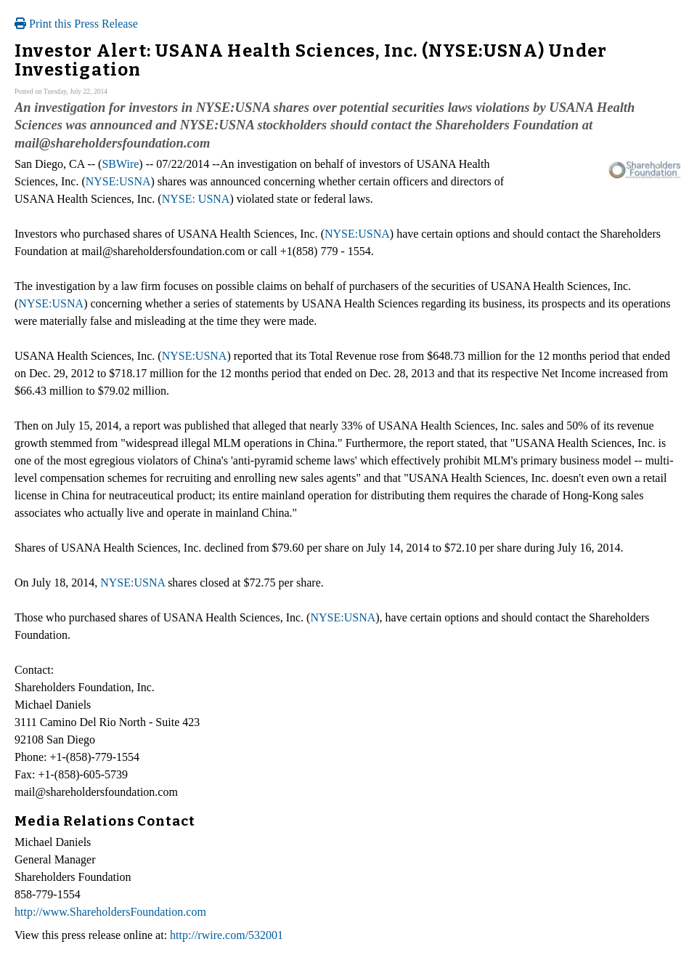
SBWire (120, 164)
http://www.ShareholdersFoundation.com (110, 912)
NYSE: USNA (196, 199)
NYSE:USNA (118, 181)
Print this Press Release (76, 23)
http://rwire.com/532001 (226, 935)
